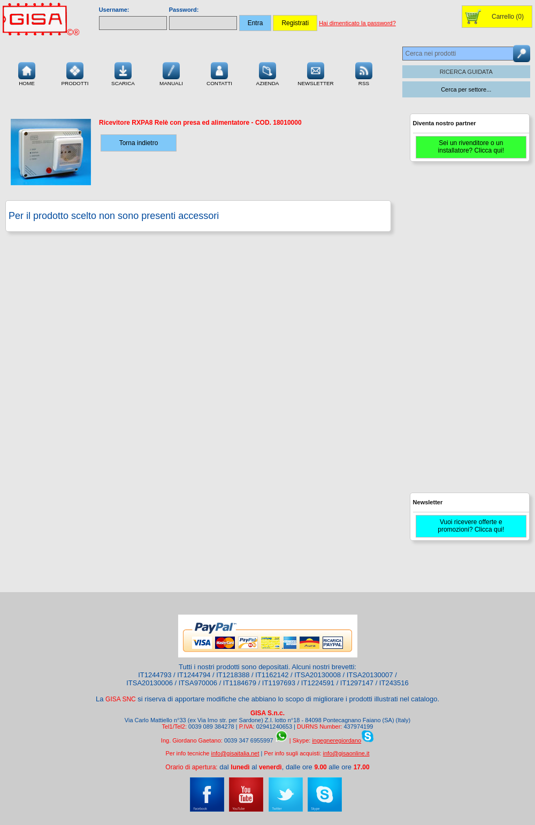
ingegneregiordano (336, 740)
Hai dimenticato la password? (357, 23)
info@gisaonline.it (346, 753)
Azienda (267, 72)
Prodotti (74, 72)
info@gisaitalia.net (235, 753)
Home (26, 72)
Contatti (219, 72)
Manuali (171, 72)
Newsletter (315, 72)
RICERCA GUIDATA (466, 72)
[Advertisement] (449, 332)
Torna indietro (138, 143)
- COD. (200, 122)
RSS (363, 72)
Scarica (123, 72)
